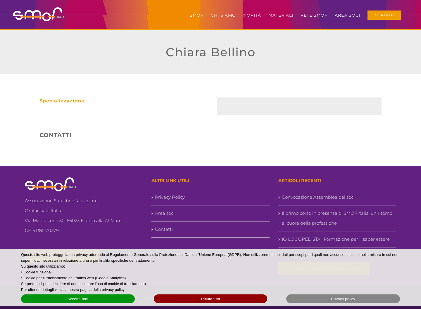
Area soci (165, 213)
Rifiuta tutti (210, 299)
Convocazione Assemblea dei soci (318, 197)
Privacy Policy (170, 197)
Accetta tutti (78, 299)
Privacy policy (343, 299)
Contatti (164, 229)
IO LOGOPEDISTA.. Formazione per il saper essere (336, 239)
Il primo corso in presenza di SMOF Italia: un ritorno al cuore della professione (337, 218)
